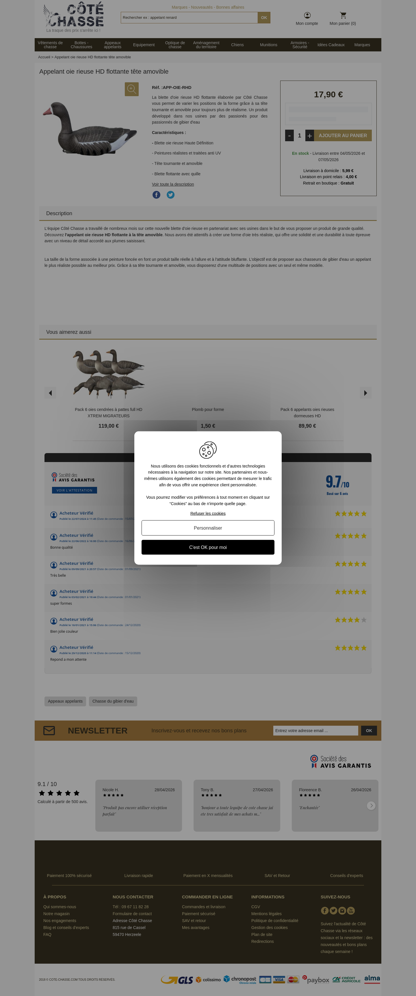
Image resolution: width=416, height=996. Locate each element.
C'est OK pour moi (208, 547)
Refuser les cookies (208, 513)
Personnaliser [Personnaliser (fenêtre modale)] (208, 528)
